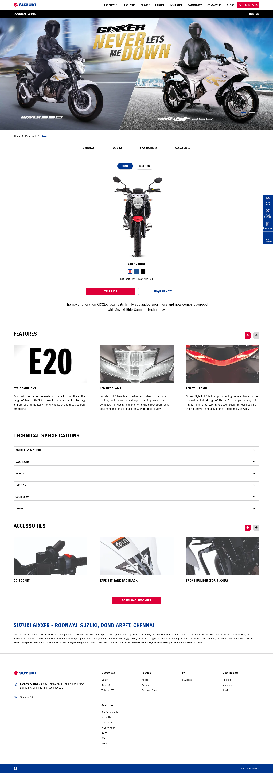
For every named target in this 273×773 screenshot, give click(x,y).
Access (145, 679)
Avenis (145, 685)
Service (226, 690)
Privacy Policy (108, 727)
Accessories (182, 147)
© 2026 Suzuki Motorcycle (247, 768)
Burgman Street (150, 690)
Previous (248, 335)
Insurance (228, 685)
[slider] (136, 216)
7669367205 (27, 696)
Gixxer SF (106, 685)
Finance (227, 679)
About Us (106, 717)
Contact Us (107, 722)
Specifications (149, 147)
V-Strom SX (107, 690)
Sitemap (105, 743)
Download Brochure (136, 600)
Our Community (109, 712)
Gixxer (104, 679)
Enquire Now (163, 291)
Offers (104, 738)
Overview (88, 147)
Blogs (104, 733)
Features (117, 147)
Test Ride (110, 291)
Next (256, 335)
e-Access (187, 679)
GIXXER (125, 166)
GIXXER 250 (144, 166)
